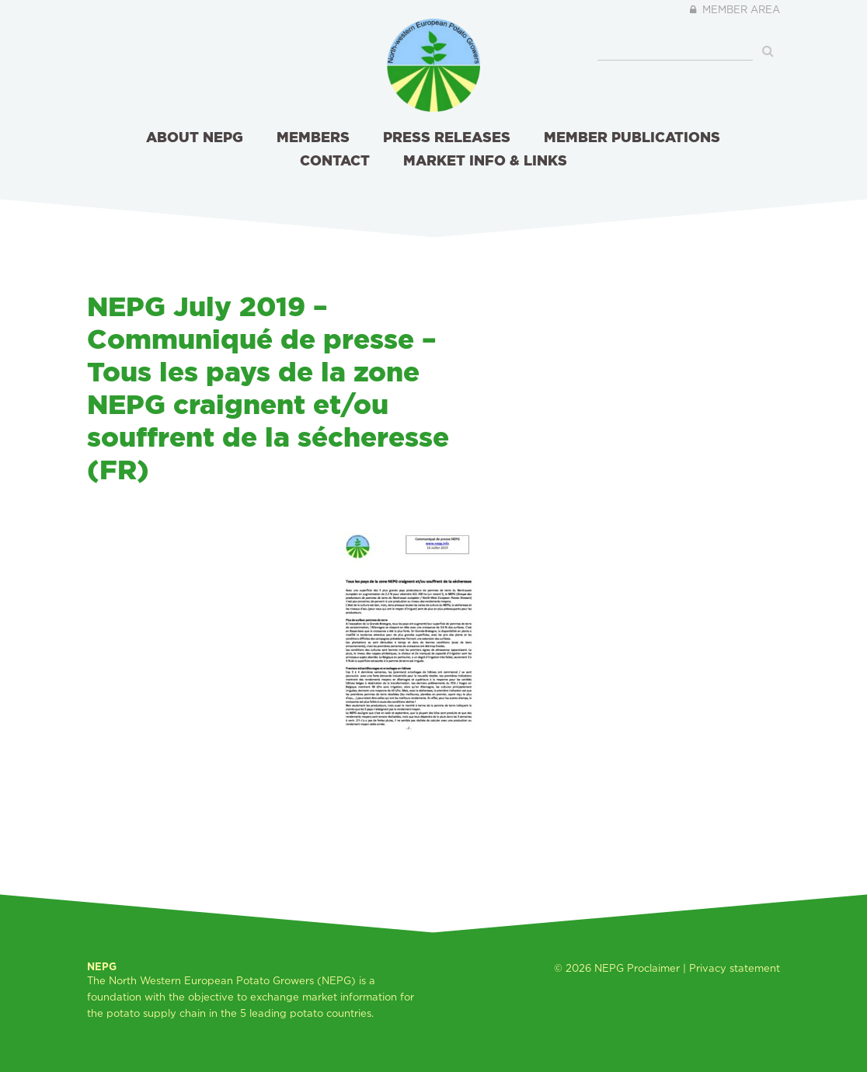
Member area (734, 9)
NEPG (609, 967)
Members (313, 136)
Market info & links (485, 160)
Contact (335, 160)
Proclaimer (653, 967)
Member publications (632, 136)
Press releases (446, 136)
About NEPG (194, 136)
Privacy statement (734, 967)
